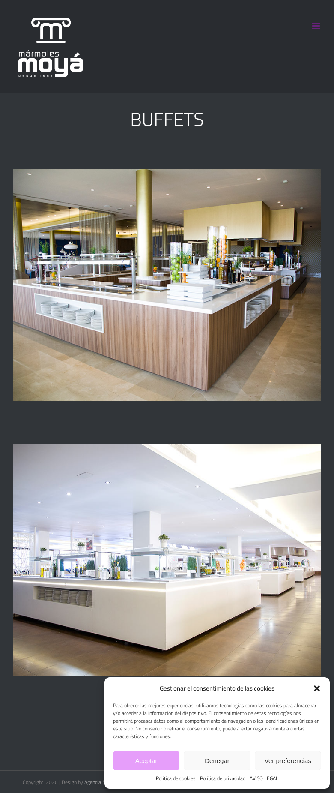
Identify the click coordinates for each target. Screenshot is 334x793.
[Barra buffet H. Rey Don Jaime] (167, 449)
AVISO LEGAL (264, 778)
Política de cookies (176, 778)
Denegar (217, 760)
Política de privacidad (222, 778)
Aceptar (146, 760)
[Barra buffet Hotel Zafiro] (167, 174)
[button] (317, 688)
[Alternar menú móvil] (316, 25)
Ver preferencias (288, 760)
